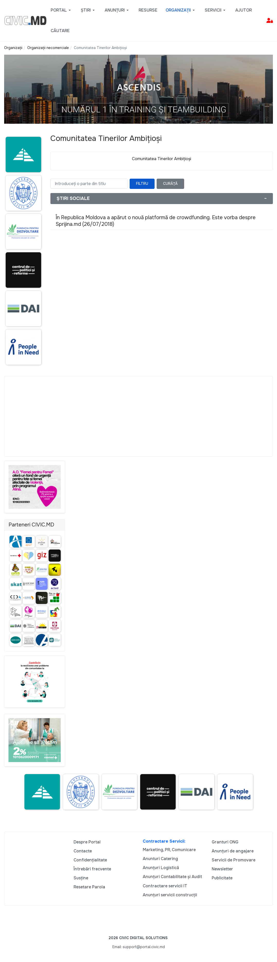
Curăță (170, 183)
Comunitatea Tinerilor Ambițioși (161, 158)
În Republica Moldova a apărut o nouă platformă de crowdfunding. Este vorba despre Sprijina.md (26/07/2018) (156, 220)
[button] (62, 10)
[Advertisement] (138, 416)
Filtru (142, 183)
